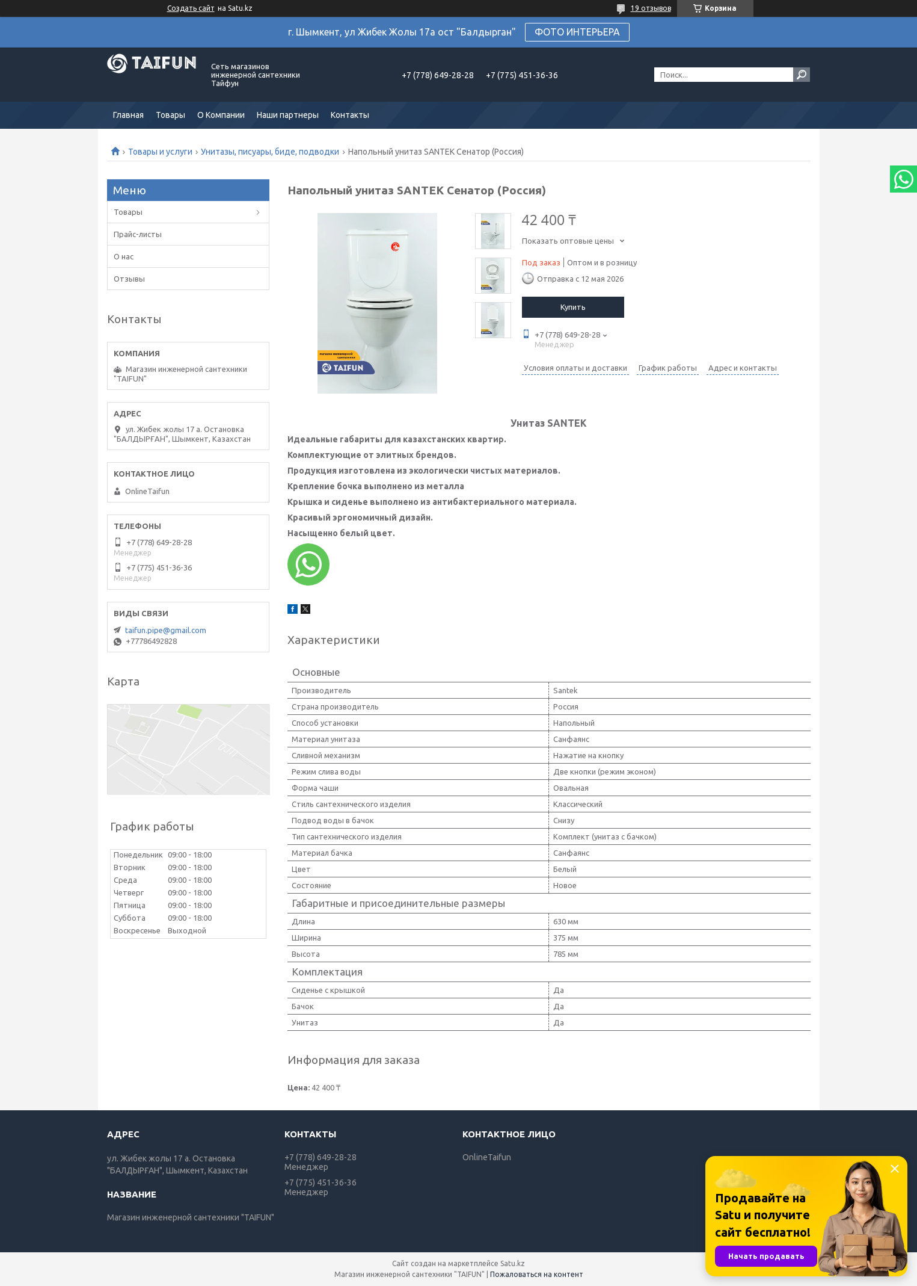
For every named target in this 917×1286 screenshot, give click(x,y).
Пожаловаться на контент (536, 1274)
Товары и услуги (160, 151)
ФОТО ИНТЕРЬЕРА (577, 31)
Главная (128, 115)
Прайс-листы (138, 234)
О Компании (221, 115)
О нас (123, 256)
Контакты (350, 115)
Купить (573, 307)
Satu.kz (512, 1263)
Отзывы (129, 278)
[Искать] (801, 74)
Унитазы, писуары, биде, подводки (270, 151)
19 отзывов (651, 8)
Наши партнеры (288, 115)
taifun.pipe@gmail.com (165, 630)
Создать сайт (191, 8)
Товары (170, 115)
